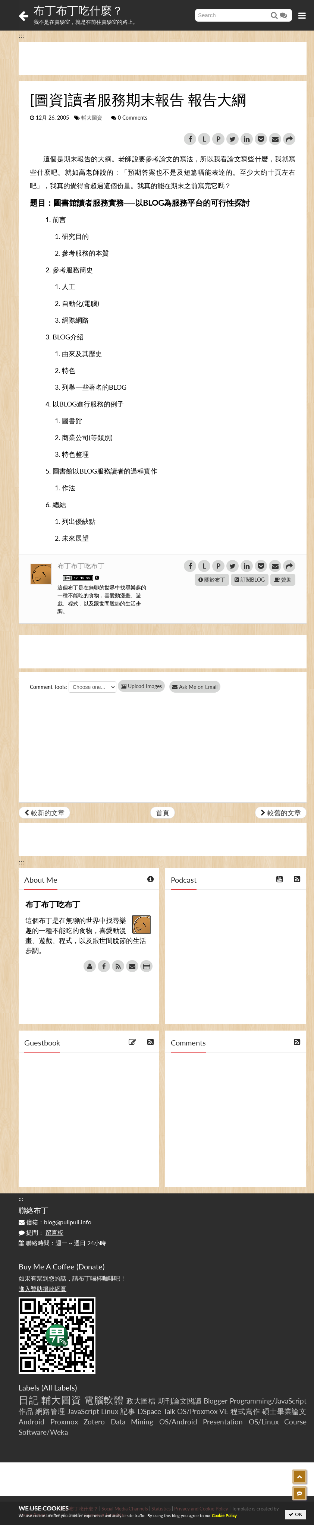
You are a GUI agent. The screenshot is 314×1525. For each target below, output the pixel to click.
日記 (28, 1399)
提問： (41, 1232)
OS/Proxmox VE (202, 1411)
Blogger (215, 1400)
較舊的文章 (281, 813)
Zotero (94, 1421)
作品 (26, 1411)
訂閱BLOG (250, 579)
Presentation (223, 1421)
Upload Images (141, 686)
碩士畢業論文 (284, 1411)
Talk (169, 1411)
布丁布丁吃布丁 (80, 565)
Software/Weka (43, 1432)
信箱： (55, 1221)
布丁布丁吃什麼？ (78, 10)
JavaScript (83, 1411)
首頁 (162, 813)
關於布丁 (211, 579)
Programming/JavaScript (268, 1400)
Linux (109, 1411)
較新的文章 (44, 813)
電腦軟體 (103, 1399)
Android (31, 1421)
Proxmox (64, 1421)
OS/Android (178, 1421)
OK (295, 1514)
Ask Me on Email (197, 687)
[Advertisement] (163, 58)
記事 (127, 1411)
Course (295, 1421)
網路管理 (50, 1411)
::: (21, 35)
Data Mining (132, 1421)
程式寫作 (245, 1411)
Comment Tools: (48, 687)
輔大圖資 (91, 118)
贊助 (283, 579)
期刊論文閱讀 (180, 1400)
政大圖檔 (141, 1400)
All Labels (59, 1387)
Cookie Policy (224, 1515)
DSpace (149, 1411)
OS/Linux (264, 1421)
